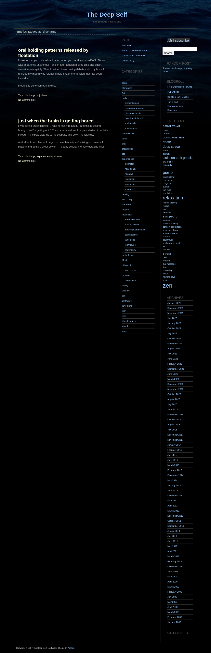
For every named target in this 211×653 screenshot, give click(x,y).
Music (125, 260)
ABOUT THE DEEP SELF (135, 50)
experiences (43, 156)
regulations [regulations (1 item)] (168, 193)
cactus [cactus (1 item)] (166, 133)
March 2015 (173, 465)
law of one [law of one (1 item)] (168, 162)
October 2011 (174, 521)
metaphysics (128, 255)
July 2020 (172, 404)
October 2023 (174, 338)
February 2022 (175, 364)
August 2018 (174, 424)
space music (131, 128)
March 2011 (173, 556)
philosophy (127, 265)
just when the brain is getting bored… (58, 120)
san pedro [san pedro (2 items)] (170, 216)
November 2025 (175, 313)
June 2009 (173, 571)
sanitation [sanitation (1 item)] (167, 212)
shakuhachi (130, 123)
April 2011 (173, 551)
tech (124, 311)
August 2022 (174, 348)
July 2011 (172, 536)
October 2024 (174, 328)
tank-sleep (130, 240)
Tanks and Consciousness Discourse (175, 106)
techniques (130, 245)
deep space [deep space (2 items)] (171, 146)
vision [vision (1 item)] (165, 273)
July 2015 (172, 455)
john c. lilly (127, 199)
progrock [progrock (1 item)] (167, 183)
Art (123, 93)
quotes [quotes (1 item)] (166, 186)
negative (129, 174)
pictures (126, 275)
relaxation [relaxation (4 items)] (173, 197)
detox (125, 138)
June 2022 (173, 359)
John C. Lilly (128, 60)
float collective (132, 224)
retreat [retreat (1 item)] (166, 206)
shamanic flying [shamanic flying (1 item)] (170, 230)
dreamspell (127, 149)
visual (125, 326)
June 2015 (173, 460)
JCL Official (173, 92)
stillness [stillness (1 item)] (167, 249)
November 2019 (175, 414)
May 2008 (172, 602)
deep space (130, 280)
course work (128, 133)
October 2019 (174, 419)
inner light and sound (135, 229)
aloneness (127, 88)
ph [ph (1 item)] (164, 168)
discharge (30, 95)
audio (125, 98)
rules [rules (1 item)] (165, 209)
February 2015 (175, 470)
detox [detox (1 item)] (165, 150)
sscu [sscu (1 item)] (165, 246)
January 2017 (174, 445)
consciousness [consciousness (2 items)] (174, 137)
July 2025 (172, 318)
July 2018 (172, 429)
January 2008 (174, 622)
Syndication (184, 40)
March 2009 (173, 587)
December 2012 (175, 495)
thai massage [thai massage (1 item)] (169, 264)
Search (168, 53)
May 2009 (172, 576)
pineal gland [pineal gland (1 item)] (168, 177)
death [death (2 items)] (167, 142)
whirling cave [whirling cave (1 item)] (169, 277)
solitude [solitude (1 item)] (166, 236)
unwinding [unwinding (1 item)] (168, 270)
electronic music (133, 113)
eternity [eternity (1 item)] (166, 154)
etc (123, 154)
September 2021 (176, 369)
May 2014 (172, 480)
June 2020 (173, 409)
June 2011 (173, 541)
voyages (129, 189)
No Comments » (27, 99)
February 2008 (175, 617)
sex (124, 295)
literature (126, 204)
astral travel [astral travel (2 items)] (171, 126)
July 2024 (172, 333)
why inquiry (130, 250)
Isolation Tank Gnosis (178, 97)
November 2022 (175, 343)
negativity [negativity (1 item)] (167, 165)
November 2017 (175, 440)
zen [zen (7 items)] (167, 285)
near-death (130, 169)
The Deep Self (107, 14)
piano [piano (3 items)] (168, 172)
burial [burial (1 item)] (165, 130)
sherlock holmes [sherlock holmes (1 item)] (171, 233)
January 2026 (174, 303)
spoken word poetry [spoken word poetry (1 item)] (172, 243)
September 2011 (176, 526)
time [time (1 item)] (165, 267)
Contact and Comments (134, 55)
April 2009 (173, 581)
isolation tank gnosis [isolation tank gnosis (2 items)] (178, 158)
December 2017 (175, 435)
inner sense (130, 270)
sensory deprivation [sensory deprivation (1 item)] (172, 227)
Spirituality (127, 301)
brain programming (134, 108)
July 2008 (172, 597)
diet (124, 143)
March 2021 (173, 379)
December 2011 (175, 516)
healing (125, 194)
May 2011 (172, 546)
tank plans (127, 306)
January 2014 (174, 485)
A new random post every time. (178, 70)
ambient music (132, 103)
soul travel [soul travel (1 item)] (168, 240)
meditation (127, 214)
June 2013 (173, 490)
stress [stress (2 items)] (167, 253)
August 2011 (174, 531)
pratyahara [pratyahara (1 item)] (168, 180)
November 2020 (175, 389)
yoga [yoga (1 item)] (165, 280)
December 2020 (175, 384)
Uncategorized (129, 321)
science (126, 290)
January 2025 (174, 323)
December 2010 (175, 566)
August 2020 (174, 399)
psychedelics (131, 234)
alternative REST (133, 219)
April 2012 (173, 505)
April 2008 (173, 607)
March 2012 (173, 511)
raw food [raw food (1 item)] (167, 190)
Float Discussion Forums (180, 87)
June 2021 (173, 374)
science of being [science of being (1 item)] (171, 223)
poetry (125, 285)
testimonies (130, 184)
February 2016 (175, 450)
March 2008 (173, 612)
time (124, 316)
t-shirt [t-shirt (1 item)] (165, 257)
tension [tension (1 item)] (166, 260)
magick (125, 209)
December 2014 (175, 475)
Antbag (71, 648)
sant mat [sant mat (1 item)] (167, 220)
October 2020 (174, 394)
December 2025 (175, 308)
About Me (127, 45)
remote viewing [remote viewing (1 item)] (170, 202)
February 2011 (175, 561)
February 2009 (175, 592)
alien (124, 83)
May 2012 (172, 500)
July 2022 (172, 353)
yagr (124, 331)
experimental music (134, 118)
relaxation (130, 179)
